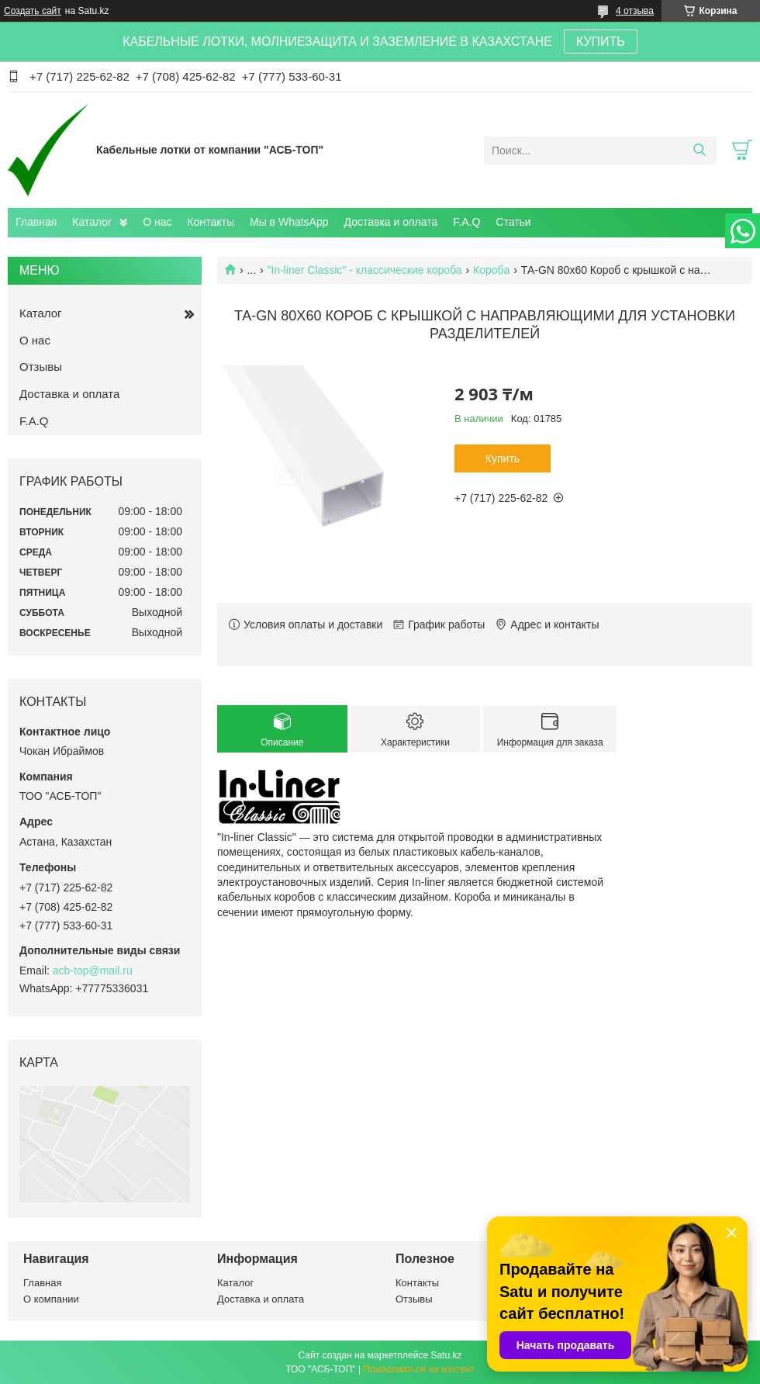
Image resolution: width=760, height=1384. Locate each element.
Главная (36, 222)
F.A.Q (466, 222)
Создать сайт (32, 10)
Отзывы (40, 366)
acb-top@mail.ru (93, 970)
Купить (502, 458)
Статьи (513, 222)
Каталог (92, 222)
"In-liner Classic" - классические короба (365, 270)
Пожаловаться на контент (418, 1369)
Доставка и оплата (391, 222)
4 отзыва (635, 10)
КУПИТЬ (600, 41)
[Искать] (699, 150)
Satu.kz (445, 1355)
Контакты (211, 222)
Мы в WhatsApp (289, 222)
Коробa (491, 270)
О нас (157, 222)
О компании (51, 1299)
